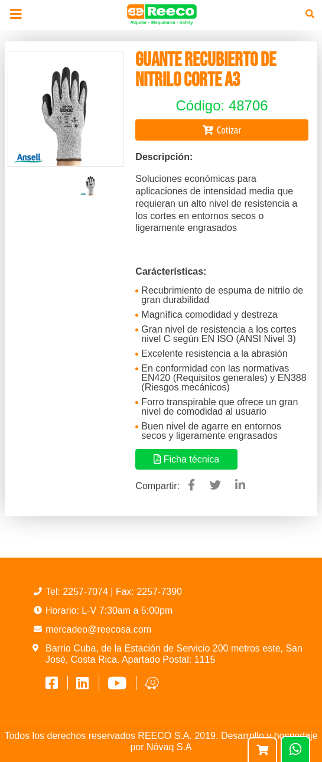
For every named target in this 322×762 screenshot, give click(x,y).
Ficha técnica (186, 459)
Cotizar (222, 130)
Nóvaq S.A (169, 747)
